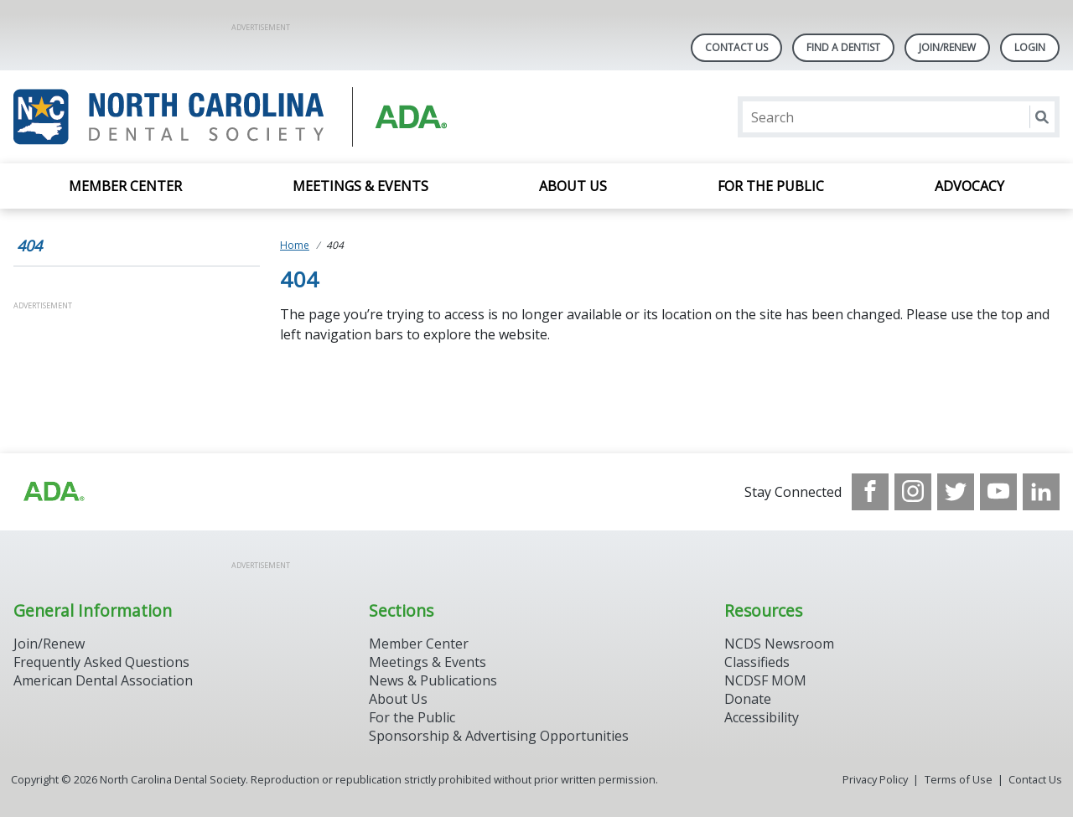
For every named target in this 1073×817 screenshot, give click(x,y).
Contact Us (736, 47)
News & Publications (433, 680)
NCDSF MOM (765, 680)
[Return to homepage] (230, 117)
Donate (747, 699)
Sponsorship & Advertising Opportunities (499, 736)
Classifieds (757, 662)
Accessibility (761, 717)
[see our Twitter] (955, 491)
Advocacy (969, 186)
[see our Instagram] (912, 491)
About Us (573, 186)
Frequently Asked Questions (101, 662)
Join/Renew (947, 47)
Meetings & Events (360, 186)
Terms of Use (959, 779)
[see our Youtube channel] (998, 491)
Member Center (125, 186)
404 (29, 245)
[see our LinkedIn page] (1041, 491)
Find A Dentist (843, 47)
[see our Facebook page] (870, 491)
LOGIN (1029, 47)
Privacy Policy (875, 779)
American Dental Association (103, 680)
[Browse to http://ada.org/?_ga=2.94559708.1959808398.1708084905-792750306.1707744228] (52, 492)
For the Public (771, 186)
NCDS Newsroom (779, 643)
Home (294, 245)
